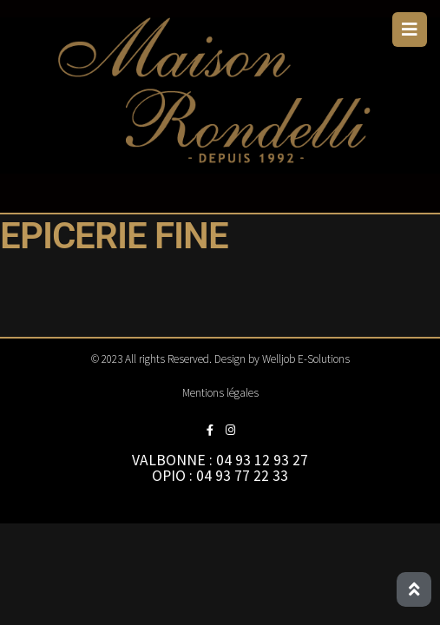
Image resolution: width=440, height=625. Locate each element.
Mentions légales (220, 392)
